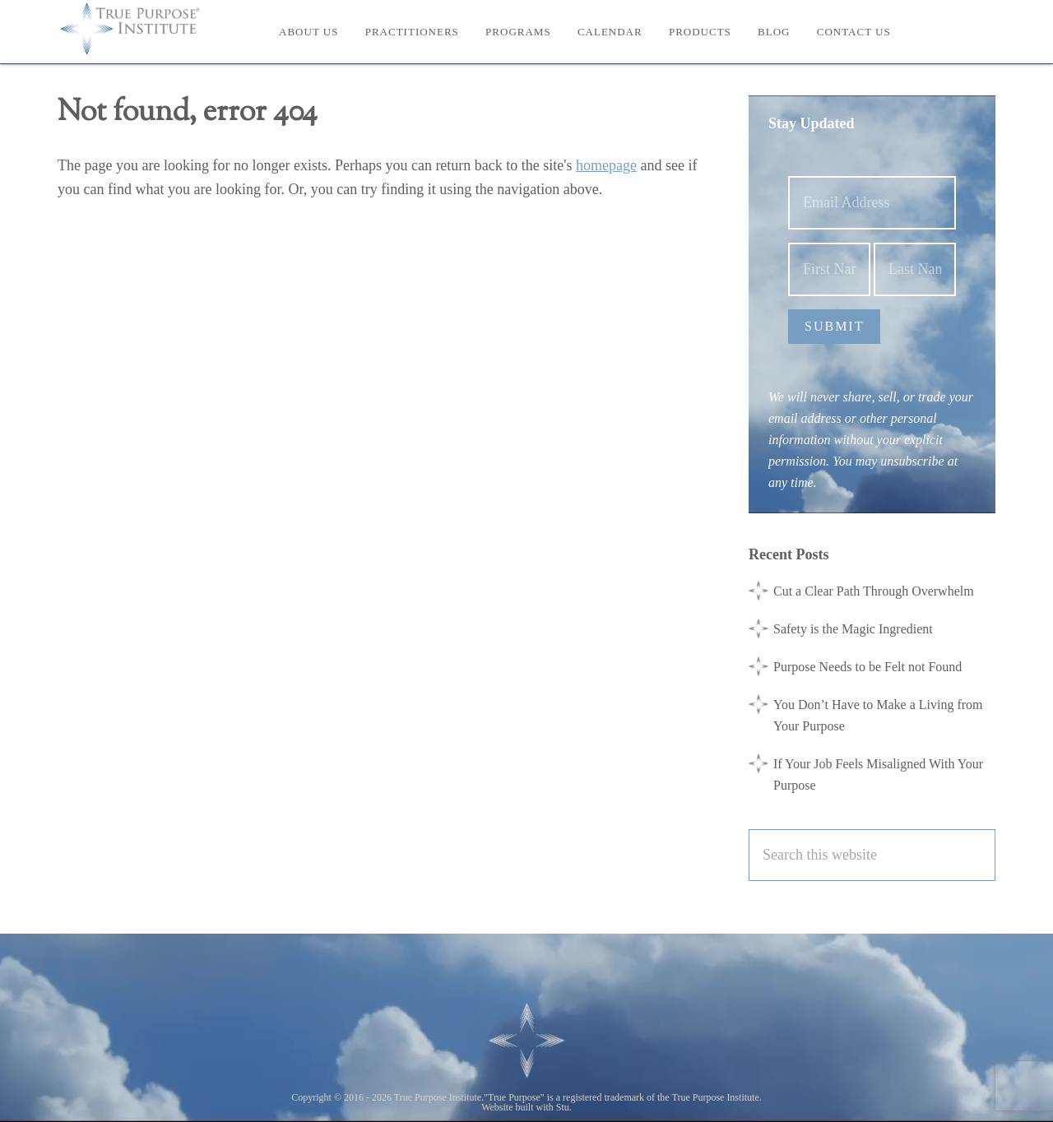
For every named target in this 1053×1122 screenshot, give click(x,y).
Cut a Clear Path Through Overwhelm (873, 591)
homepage (606, 165)
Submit (834, 326)
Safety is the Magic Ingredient (853, 629)
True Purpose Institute (140, 29)
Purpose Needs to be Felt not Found (867, 667)
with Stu (552, 1107)
